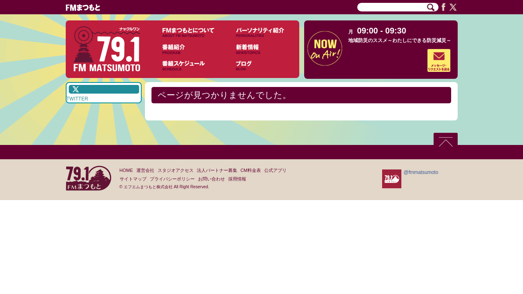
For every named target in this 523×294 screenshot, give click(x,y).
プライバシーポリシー (172, 178)
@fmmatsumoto (421, 172)
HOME (126, 170)
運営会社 (145, 170)
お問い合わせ (211, 178)
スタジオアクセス (176, 170)
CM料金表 (250, 170)
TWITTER (77, 99)
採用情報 (237, 178)
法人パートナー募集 (217, 170)
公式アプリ (275, 170)
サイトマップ (133, 178)
